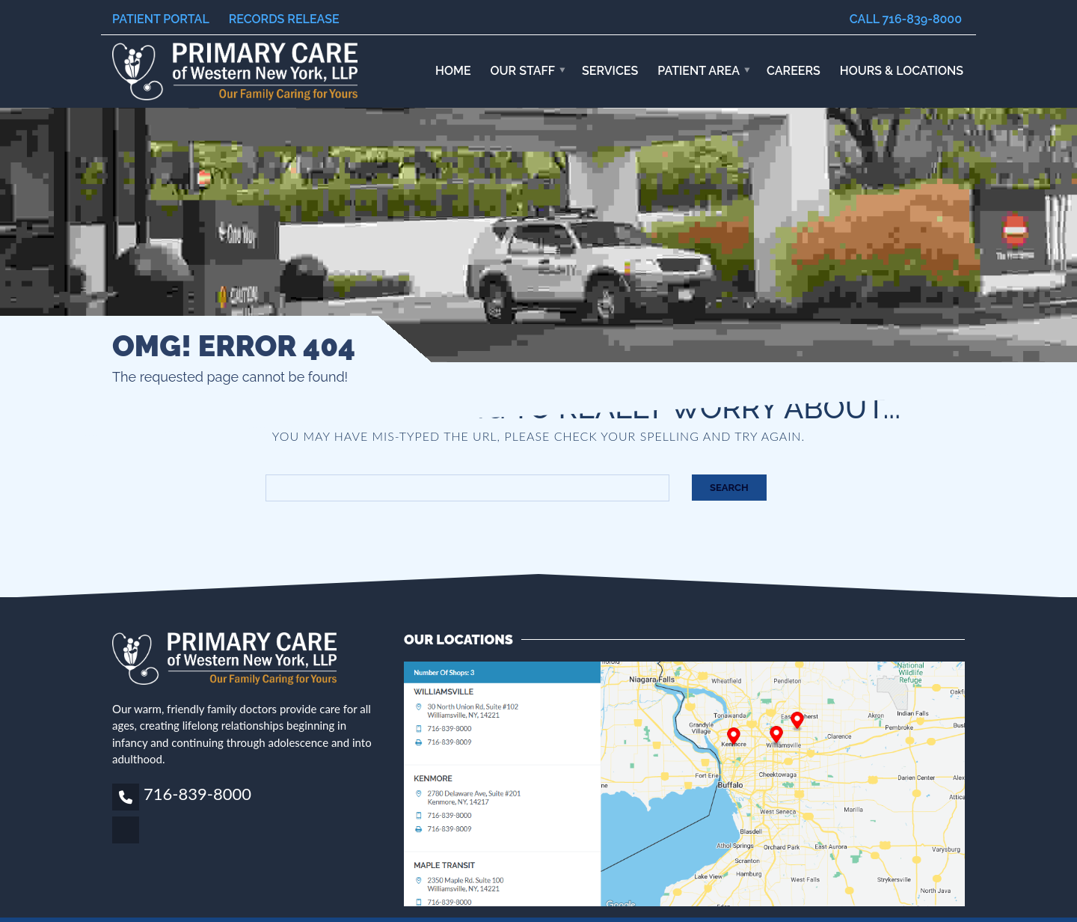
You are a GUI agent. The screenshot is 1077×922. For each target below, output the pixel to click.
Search (729, 487)
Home (453, 71)
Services (610, 71)
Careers (793, 71)
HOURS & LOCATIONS (901, 71)
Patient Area (698, 71)
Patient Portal (160, 19)
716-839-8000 (197, 794)
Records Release (284, 19)
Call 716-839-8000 (906, 19)
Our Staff (523, 71)
